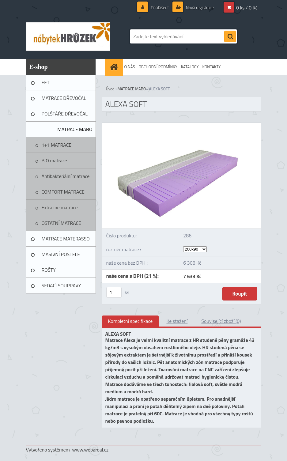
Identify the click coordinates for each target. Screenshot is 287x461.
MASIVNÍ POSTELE (61, 254)
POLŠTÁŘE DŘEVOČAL (65, 113)
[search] (230, 37)
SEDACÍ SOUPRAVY (61, 285)
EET (46, 82)
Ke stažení (176, 321)
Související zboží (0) (221, 321)
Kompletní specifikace (130, 321)
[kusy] (114, 292)
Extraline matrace (60, 207)
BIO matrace (54, 160)
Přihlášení (159, 7)
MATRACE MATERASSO (66, 238)
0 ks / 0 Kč (247, 7)
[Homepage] (115, 67)
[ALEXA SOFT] (181, 125)
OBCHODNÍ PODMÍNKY (157, 67)
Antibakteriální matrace (66, 176)
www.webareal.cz (90, 449)
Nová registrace (199, 7)
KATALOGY (190, 67)
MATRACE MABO (74, 129)
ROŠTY (49, 270)
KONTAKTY (211, 67)
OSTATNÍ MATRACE (61, 223)
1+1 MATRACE (57, 145)
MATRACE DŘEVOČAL (64, 98)
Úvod (110, 89)
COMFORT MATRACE (63, 191)
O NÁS (129, 67)
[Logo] (68, 36)
